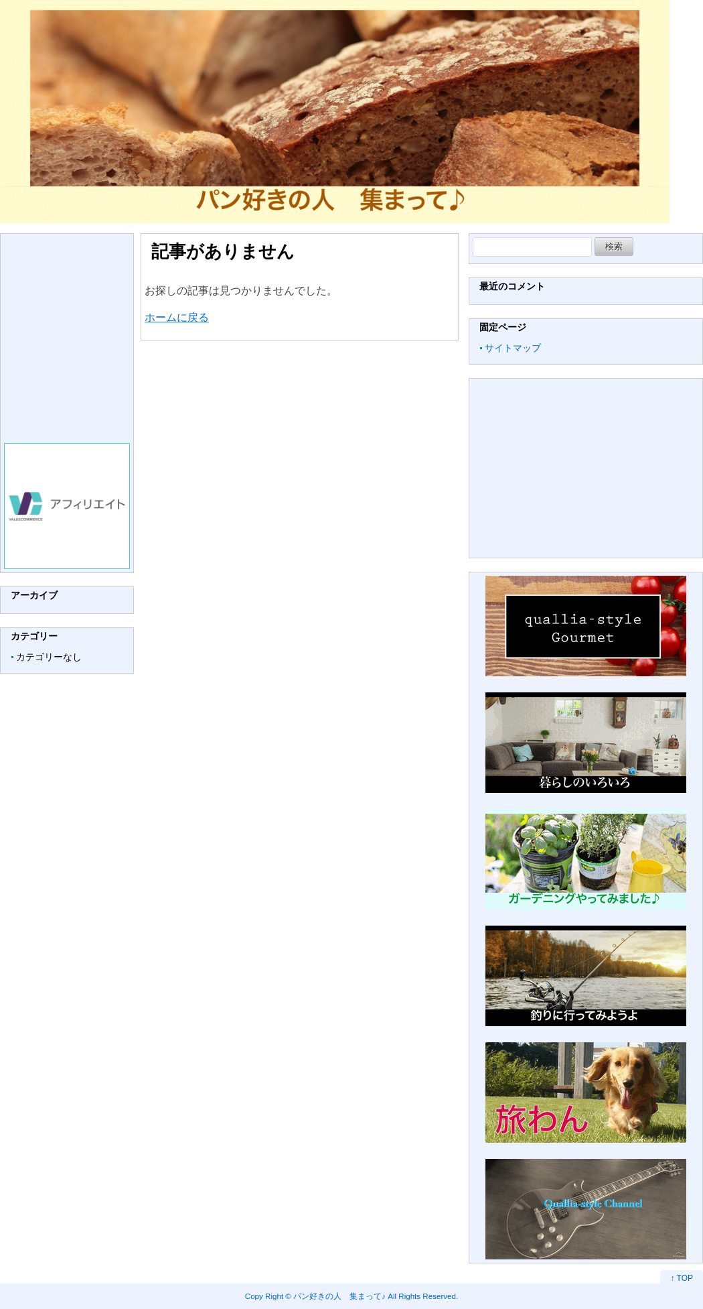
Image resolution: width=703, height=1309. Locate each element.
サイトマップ (513, 347)
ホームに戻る (177, 317)
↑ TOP (681, 1278)
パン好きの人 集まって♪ (339, 1296)
